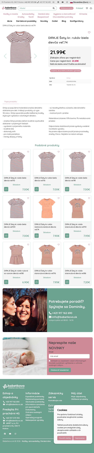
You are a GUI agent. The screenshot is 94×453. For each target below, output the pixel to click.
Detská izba (43, 14)
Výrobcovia (53, 409)
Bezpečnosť (43, 17)
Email (51, 352)
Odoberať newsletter (60, 370)
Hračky (21, 17)
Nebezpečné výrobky (35, 420)
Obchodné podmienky (35, 402)
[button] (5, 56)
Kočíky (25, 441)
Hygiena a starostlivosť (64, 14)
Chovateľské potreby (63, 17)
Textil (31, 17)
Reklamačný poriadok (35, 399)
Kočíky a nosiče (10, 14)
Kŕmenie (83, 14)
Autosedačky (28, 14)
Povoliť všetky (65, 438)
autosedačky (34, 441)
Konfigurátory (76, 21)
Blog (64, 21)
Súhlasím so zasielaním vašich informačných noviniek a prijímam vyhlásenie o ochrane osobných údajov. (67, 363)
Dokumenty (30, 410)
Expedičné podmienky (35, 396)
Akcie (9, 21)
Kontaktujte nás (55, 400)
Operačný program (34, 417)
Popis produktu (10, 101)
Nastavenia (80, 438)
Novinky (44, 21)
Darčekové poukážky (26, 21)
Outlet (55, 21)
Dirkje (68, 78)
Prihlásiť (79, 8)
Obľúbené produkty (79, 399)
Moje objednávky (78, 396)
